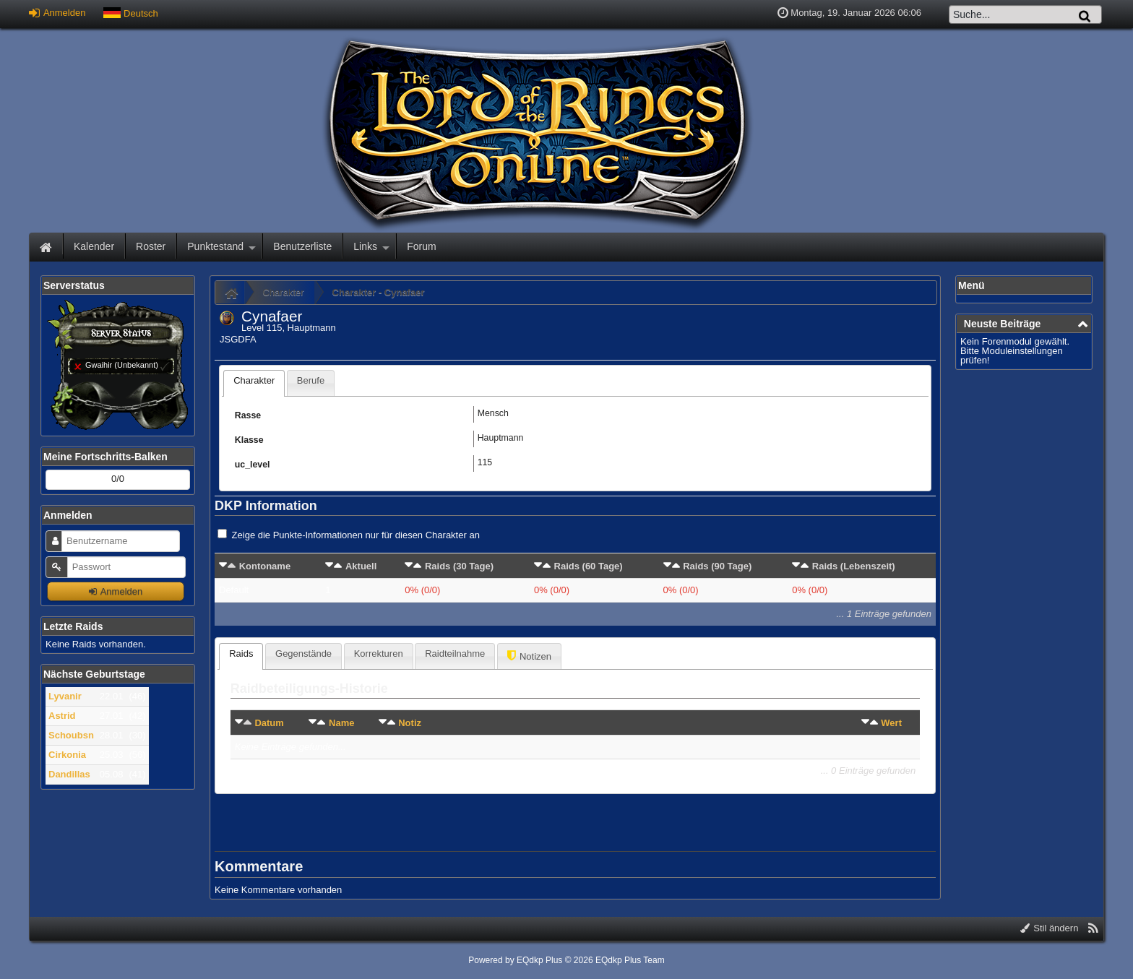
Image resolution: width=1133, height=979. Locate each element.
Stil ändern (1049, 928)
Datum (268, 722)
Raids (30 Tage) (459, 566)
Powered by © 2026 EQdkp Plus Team (566, 960)
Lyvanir (65, 696)
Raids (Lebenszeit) (853, 566)
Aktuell (360, 566)
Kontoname (265, 566)
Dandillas (69, 774)
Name (341, 722)
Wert (891, 722)
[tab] (254, 383)
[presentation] (254, 383)
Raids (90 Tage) (717, 566)
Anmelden (57, 12)
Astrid (62, 715)
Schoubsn (71, 735)
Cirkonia (67, 754)
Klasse (249, 440)
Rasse (248, 415)
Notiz (409, 722)
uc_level (252, 465)
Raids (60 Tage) (588, 566)
